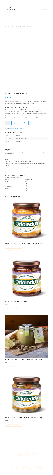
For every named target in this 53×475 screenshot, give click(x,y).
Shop (6, 26)
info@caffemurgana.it (22, 455)
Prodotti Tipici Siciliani (13, 26)
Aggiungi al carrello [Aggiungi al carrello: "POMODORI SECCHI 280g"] (12, 308)
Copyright (11, 468)
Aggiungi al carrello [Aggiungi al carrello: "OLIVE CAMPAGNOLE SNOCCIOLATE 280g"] (12, 425)
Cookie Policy (25, 468)
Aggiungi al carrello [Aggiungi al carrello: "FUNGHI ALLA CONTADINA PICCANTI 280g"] (12, 250)
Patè (20, 26)
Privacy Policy (18, 468)
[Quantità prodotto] (7, 123)
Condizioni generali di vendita (37, 468)
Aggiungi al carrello (19, 123)
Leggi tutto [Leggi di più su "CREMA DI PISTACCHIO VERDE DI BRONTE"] (10, 367)
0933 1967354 (33, 455)
